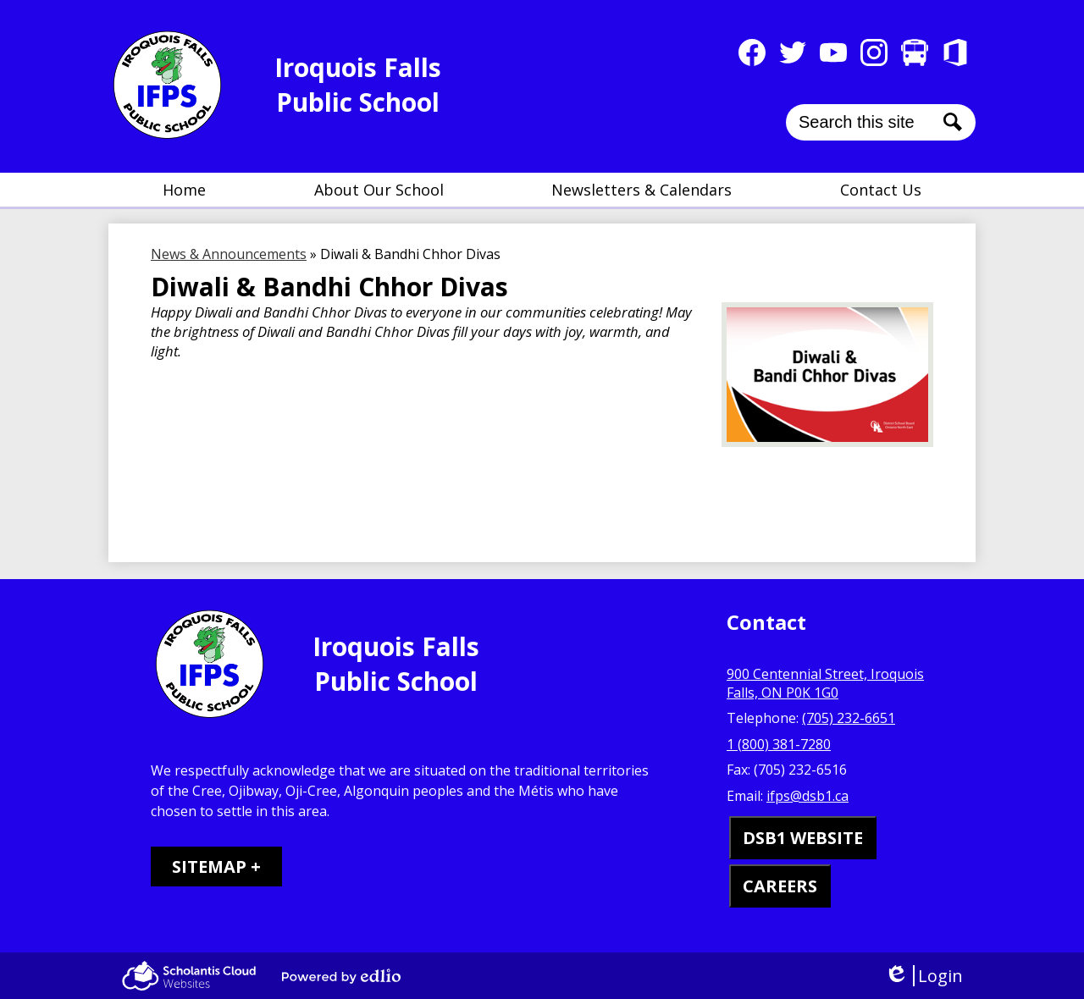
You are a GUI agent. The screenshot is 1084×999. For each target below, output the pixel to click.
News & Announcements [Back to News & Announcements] (229, 254)
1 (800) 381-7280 (779, 744)
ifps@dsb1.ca (807, 796)
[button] (379, 190)
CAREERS (780, 886)
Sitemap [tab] (209, 866)
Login (923, 975)
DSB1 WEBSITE (803, 837)
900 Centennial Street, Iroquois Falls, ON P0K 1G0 (825, 683)
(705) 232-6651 (848, 718)
